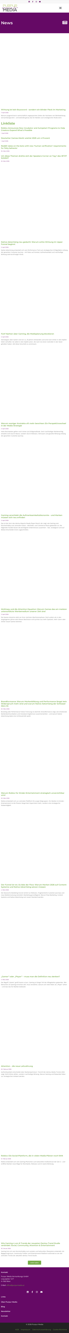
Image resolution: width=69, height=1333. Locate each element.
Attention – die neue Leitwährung (17, 1066)
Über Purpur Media (9, 1302)
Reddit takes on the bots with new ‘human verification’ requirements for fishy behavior (33, 147)
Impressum (25, 1330)
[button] (60, 8)
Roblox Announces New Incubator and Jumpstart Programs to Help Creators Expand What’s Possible (33, 129)
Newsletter (5, 1311)
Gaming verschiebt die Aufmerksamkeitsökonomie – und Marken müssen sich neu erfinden (31, 516)
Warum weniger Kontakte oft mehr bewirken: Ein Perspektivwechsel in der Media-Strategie (33, 424)
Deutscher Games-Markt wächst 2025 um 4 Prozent (25, 138)
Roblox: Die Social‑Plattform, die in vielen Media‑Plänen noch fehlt (32, 1156)
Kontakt (4, 1316)
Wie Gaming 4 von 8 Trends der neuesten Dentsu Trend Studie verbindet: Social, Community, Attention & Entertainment (30, 1244)
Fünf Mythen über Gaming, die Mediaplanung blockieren (27, 334)
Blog (3, 1307)
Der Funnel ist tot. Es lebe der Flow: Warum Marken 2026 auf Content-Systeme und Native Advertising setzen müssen (34, 886)
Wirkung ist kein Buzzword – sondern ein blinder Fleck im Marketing (33, 110)
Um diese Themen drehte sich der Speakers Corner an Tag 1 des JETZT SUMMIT (34, 157)
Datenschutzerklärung (41, 1330)
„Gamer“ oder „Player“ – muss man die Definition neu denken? (30, 976)
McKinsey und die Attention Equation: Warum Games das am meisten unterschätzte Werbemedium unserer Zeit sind (34, 610)
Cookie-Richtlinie (60, 1330)
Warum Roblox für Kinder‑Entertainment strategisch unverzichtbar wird (32, 794)
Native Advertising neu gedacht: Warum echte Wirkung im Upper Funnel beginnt (32, 243)
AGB (17, 1330)
